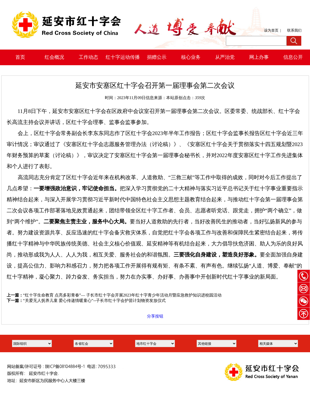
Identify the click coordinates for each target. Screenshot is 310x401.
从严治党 (225, 57)
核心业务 (191, 57)
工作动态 (88, 57)
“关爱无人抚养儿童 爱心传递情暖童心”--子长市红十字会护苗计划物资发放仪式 (94, 300)
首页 (20, 57)
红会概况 (54, 57)
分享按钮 (155, 316)
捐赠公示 (156, 57)
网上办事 (259, 57)
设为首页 (271, 30)
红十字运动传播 (123, 57)
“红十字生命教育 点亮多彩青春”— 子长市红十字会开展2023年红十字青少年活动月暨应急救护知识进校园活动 (122, 295)
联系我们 (294, 30)
